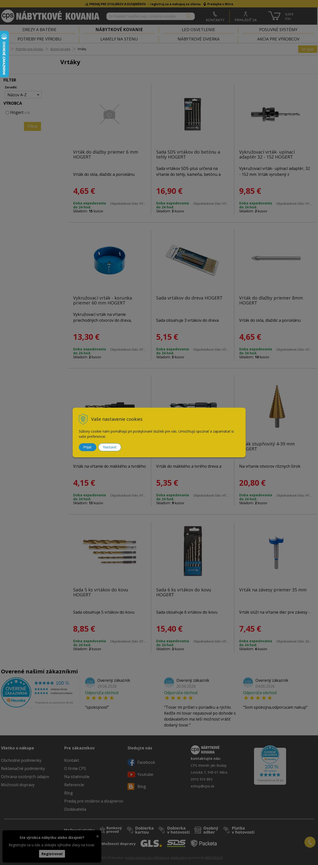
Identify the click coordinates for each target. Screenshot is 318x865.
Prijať (88, 447)
